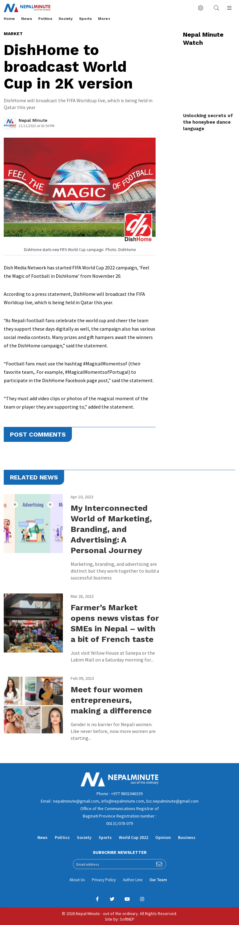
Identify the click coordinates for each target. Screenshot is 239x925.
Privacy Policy (104, 879)
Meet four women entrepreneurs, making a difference (111, 700)
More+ (104, 18)
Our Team (158, 879)
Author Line (132, 879)
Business (186, 837)
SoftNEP (127, 919)
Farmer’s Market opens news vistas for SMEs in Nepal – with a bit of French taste (115, 623)
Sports (85, 18)
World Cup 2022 (133, 837)
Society (66, 18)
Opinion (163, 837)
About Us (77, 879)
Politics (45, 18)
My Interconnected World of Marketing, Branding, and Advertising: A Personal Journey (111, 529)
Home (9, 18)
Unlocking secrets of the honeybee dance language (208, 122)
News (26, 18)
